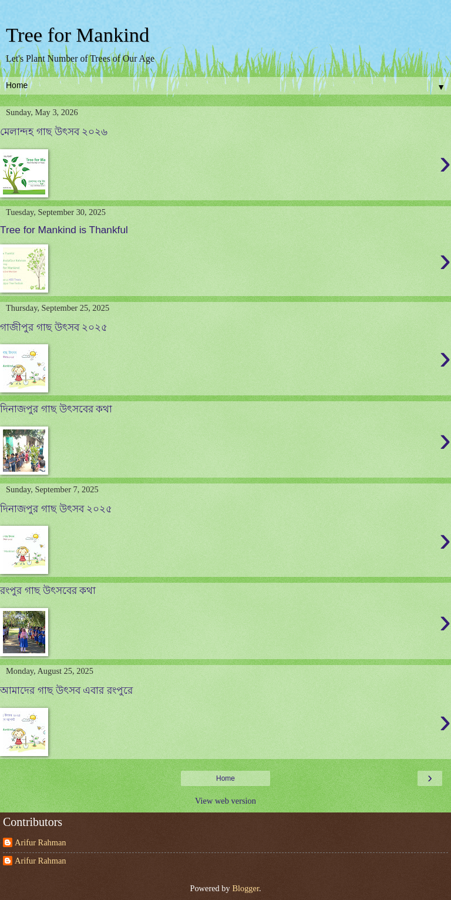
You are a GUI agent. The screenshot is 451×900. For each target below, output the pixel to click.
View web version (225, 800)
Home (225, 778)
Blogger (245, 888)
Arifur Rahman (40, 842)
